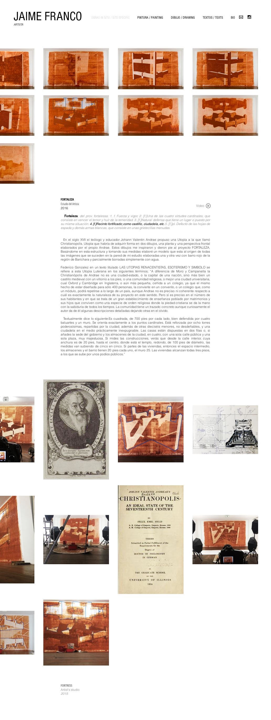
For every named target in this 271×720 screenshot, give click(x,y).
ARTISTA (18, 24)
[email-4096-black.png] (241, 17)
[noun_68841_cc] (208, 205)
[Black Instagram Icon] (249, 16)
